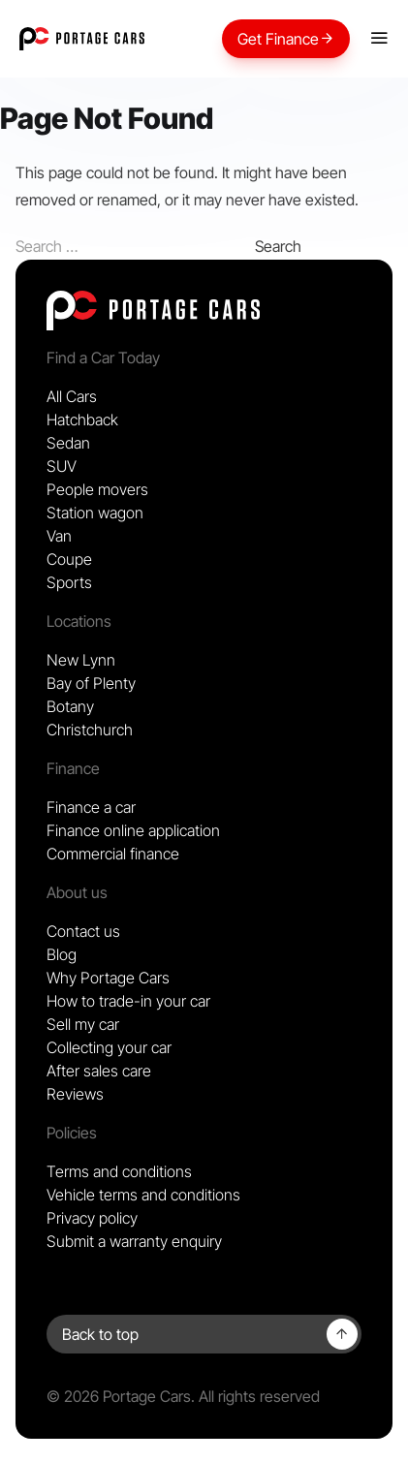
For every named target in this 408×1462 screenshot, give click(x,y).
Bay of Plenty (91, 683)
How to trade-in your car (128, 1001)
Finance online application (133, 830)
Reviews (75, 1094)
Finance (73, 768)
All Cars (72, 396)
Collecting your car (109, 1047)
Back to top (100, 1334)
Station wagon (95, 512)
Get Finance (285, 38)
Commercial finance (113, 853)
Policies (72, 1132)
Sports (69, 582)
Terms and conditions (119, 1171)
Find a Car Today (103, 357)
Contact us (83, 931)
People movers (97, 489)
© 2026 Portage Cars (119, 1396)
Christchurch (90, 729)
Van (59, 535)
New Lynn (81, 659)
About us (77, 892)
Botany (70, 706)
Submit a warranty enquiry (134, 1241)
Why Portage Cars (108, 977)
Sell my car (83, 1024)
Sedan (68, 442)
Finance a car (91, 807)
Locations (79, 621)
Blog (62, 954)
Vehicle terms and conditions (143, 1194)
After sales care (99, 1070)
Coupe (69, 559)
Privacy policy (92, 1218)
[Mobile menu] (379, 38)
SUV (62, 466)
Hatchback (82, 419)
